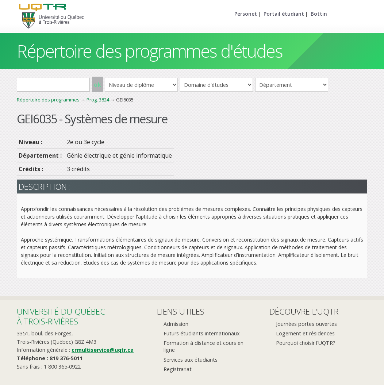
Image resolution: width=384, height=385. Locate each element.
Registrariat (178, 369)
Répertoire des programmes (48, 99)
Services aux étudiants (191, 359)
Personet (245, 13)
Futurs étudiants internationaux (202, 333)
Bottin (319, 13)
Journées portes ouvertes (306, 323)
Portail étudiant (284, 13)
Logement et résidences (305, 333)
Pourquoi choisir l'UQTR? (305, 342)
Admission (176, 323)
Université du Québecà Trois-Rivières (61, 316)
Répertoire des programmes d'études (149, 51)
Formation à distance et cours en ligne (203, 346)
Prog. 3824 (98, 99)
